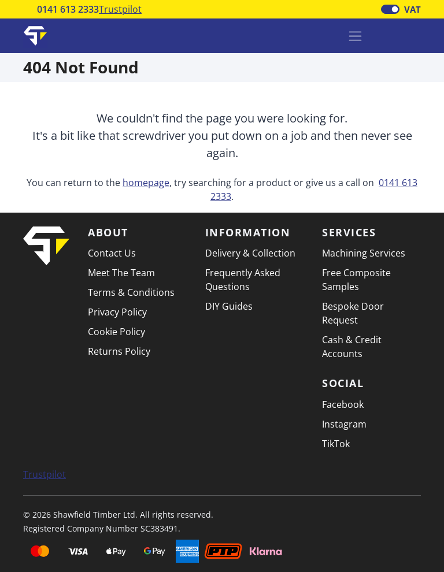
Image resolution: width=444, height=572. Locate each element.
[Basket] (382, 36)
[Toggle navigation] (355, 36)
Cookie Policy (116, 331)
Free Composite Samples (356, 279)
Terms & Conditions (131, 292)
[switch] (390, 9)
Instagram (344, 424)
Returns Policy (119, 351)
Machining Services (363, 253)
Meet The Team (121, 272)
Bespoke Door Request (353, 313)
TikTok (336, 443)
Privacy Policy (117, 312)
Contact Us (112, 253)
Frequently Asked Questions (242, 279)
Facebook (343, 404)
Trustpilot (120, 9)
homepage (146, 182)
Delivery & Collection (250, 253)
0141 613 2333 (68, 9)
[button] (412, 34)
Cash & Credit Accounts (352, 346)
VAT (412, 9)
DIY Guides (229, 306)
